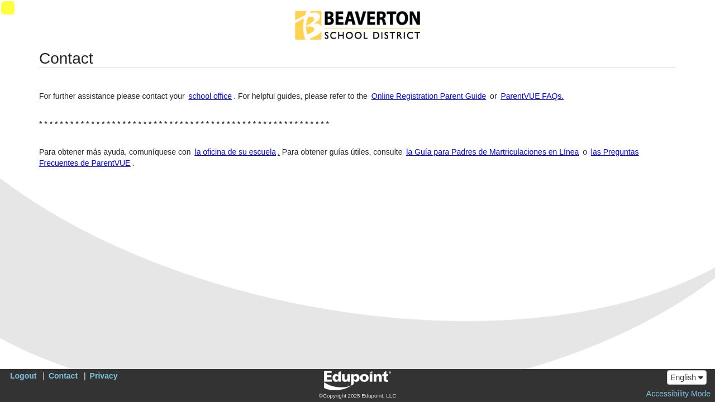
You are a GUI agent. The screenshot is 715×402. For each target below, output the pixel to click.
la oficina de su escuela (236, 151)
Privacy (104, 375)
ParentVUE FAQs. (532, 96)
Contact (63, 375)
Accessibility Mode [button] (678, 393)
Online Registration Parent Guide (428, 96)
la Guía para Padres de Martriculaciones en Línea (492, 151)
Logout (23, 375)
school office (210, 96)
